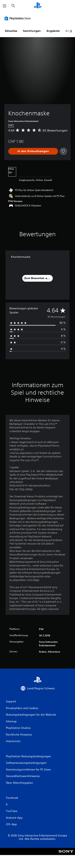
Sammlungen (32, 31)
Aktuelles (11, 31)
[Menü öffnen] (4, 6)
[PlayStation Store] (18, 18)
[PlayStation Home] (38, 5)
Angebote (53, 31)
